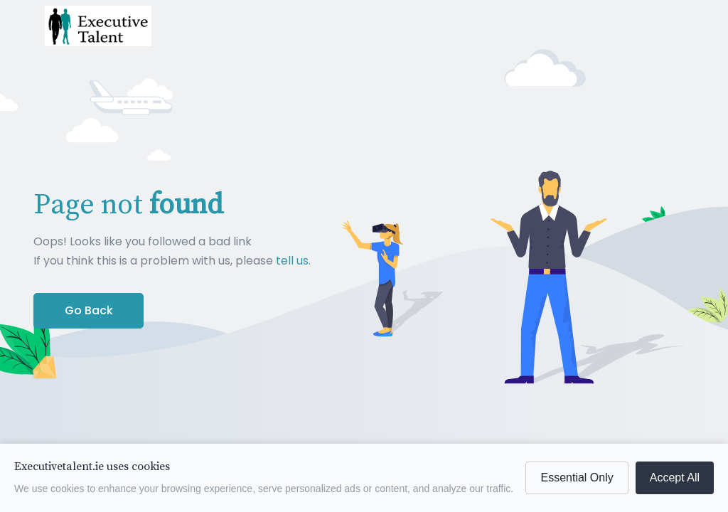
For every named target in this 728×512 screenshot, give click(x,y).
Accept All (675, 477)
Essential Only (576, 477)
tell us (292, 260)
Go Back (89, 310)
